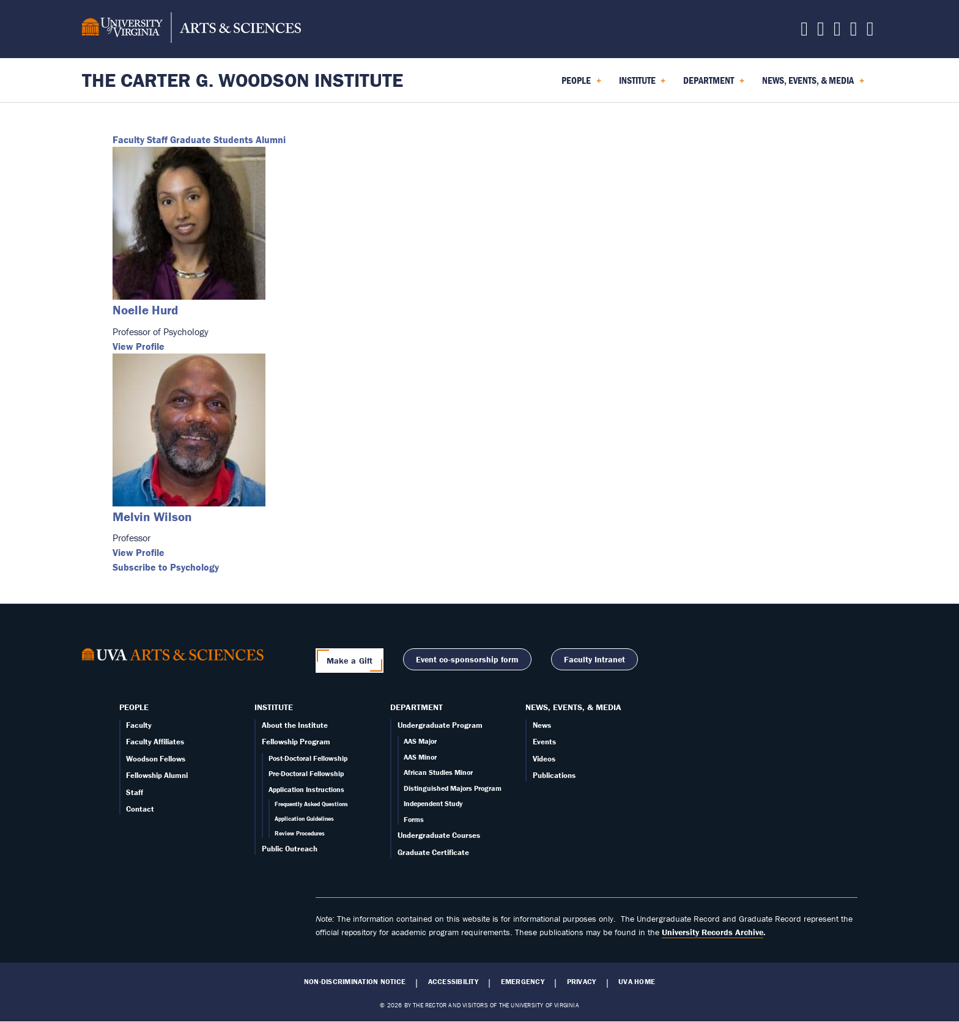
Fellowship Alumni (157, 775)
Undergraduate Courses (439, 835)
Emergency (522, 981)
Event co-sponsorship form (467, 659)
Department (416, 707)
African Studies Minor (438, 772)
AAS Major (420, 741)
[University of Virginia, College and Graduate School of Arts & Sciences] (191, 29)
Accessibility (453, 981)
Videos (544, 759)
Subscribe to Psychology (166, 567)
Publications (554, 775)
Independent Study (433, 803)
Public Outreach (289, 848)
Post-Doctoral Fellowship (307, 758)
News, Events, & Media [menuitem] (813, 84)
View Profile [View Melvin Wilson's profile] (139, 552)
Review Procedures (300, 833)
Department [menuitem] (713, 84)
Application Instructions (306, 789)
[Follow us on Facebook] (820, 32)
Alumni (271, 139)
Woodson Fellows (155, 759)
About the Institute (295, 725)
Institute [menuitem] (642, 84)
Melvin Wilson (152, 517)
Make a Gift (350, 660)
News (542, 725)
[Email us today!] (853, 32)
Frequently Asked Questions (311, 804)
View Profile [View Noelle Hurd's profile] (139, 346)
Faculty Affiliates (155, 741)
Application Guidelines (304, 819)
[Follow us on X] (804, 32)
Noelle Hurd (145, 310)
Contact (140, 809)
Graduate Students (211, 139)
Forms (414, 819)
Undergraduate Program (440, 725)
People (134, 707)
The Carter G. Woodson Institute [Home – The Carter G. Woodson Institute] (242, 80)
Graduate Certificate (433, 852)
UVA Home (636, 981)
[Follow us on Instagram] (837, 32)
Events (544, 741)
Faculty (128, 139)
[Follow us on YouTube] (870, 32)
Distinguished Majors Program (453, 788)
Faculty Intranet (594, 659)
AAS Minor (420, 756)
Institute (273, 707)
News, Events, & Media (573, 707)
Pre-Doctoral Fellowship (306, 773)
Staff (157, 139)
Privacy (581, 981)
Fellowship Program (296, 741)
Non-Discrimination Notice (354, 981)
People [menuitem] (581, 84)
